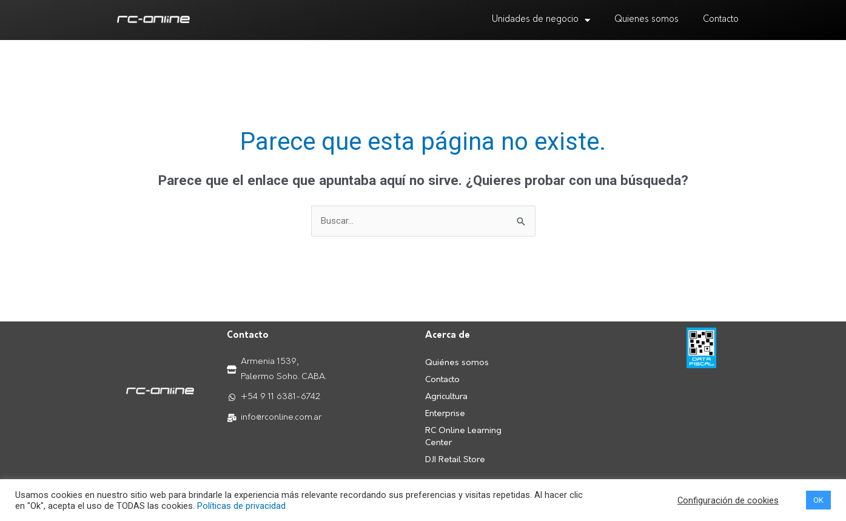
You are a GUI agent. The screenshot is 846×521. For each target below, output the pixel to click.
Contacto (721, 19)
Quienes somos (646, 19)
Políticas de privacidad (241, 505)
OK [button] (818, 500)
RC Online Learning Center (463, 437)
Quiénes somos (457, 363)
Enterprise (445, 413)
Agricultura (446, 397)
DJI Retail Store (455, 460)
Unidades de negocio (541, 20)
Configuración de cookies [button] (728, 500)
